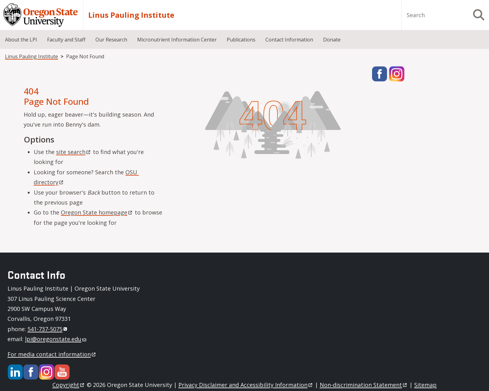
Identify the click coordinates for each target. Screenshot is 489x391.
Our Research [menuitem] (111, 39)
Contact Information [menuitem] (289, 39)
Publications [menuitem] (241, 39)
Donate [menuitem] (332, 39)
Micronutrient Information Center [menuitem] (177, 39)
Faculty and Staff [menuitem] (66, 39)
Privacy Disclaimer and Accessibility (245, 385)
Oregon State (97, 212)
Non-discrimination (364, 385)
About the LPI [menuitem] (21, 39)
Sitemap (425, 385)
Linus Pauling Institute (131, 15)
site (73, 152)
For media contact (52, 354)
